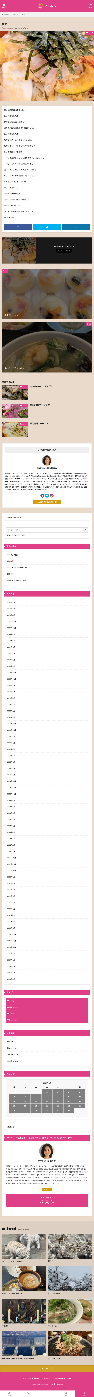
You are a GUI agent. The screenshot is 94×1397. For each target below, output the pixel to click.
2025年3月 (11, 615)
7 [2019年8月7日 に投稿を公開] (36, 1096)
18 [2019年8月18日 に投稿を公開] (80, 1101)
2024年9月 (11, 634)
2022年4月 (11, 756)
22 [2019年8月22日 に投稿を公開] (47, 1106)
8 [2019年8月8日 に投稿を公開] (46, 1096)
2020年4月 (11, 909)
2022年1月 (11, 775)
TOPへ (84, 1394)
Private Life (13, 1020)
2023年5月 (11, 698)
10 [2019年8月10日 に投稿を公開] (69, 1096)
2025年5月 (11, 602)
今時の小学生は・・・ (15, 555)
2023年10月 (11, 679)
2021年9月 (11, 800)
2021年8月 (11, 807)
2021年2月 (11, 845)
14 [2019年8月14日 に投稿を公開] (36, 1101)
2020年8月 (11, 883)
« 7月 (10, 1114)
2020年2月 (11, 922)
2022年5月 (11, 749)
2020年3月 (11, 915)
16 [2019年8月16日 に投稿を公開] (58, 1101)
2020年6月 (11, 896)
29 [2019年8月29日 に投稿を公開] (47, 1110)
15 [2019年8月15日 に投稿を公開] (47, 1101)
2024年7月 (11, 647)
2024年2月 (11, 660)
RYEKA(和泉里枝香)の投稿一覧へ (46, 502)
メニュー (47, 1394)
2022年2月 (11, 768)
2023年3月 (11, 704)
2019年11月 (11, 941)
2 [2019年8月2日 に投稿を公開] (57, 1092)
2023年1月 (11, 717)
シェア (28, 1394)
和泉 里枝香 (10, 1127)
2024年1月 (11, 666)
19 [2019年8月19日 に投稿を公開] (14, 1106)
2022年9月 (11, 736)
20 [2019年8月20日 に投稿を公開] (25, 1106)
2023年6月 (11, 692)
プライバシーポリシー (62, 1378)
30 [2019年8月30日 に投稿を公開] (58, 1110)
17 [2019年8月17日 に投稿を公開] (69, 1101)
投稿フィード (12, 1048)
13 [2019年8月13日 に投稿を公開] (25, 1101)
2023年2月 (11, 711)
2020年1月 (11, 928)
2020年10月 (11, 871)
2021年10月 (11, 794)
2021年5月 (11, 826)
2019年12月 (11, 934)
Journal (15, 14)
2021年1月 (11, 851)
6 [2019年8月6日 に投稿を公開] (25, 1096)
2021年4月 (11, 832)
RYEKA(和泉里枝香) (31, 1378)
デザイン (16, 535)
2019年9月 (11, 954)
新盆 (23, 14)
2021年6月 (11, 819)
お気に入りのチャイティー (16, 580)
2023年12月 (11, 673)
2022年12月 (11, 724)
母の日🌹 (10, 561)
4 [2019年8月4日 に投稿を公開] (79, 1092)
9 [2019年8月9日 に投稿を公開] (57, 1096)
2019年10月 (11, 947)
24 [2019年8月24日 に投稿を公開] (69, 1106)
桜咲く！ (10, 574)
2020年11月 (11, 864)
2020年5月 (11, 902)
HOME (6, 14)
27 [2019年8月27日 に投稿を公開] (25, 1110)
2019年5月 (11, 979)
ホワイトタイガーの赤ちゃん (17, 568)
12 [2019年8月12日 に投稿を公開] (14, 1101)
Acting (11, 1001)
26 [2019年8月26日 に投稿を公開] (14, 1110)
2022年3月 (11, 762)
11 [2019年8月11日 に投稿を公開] (80, 1096)
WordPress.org (12, 1061)
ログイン (10, 1042)
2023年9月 (11, 685)
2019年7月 (11, 966)
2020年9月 (11, 877)
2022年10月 (11, 730)
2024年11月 (11, 621)
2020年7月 (11, 890)
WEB (8, 535)
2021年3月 (11, 839)
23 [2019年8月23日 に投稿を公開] (58, 1106)
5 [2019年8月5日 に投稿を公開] (14, 1096)
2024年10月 (11, 628)
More (46, 1189)
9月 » (14, 1114)
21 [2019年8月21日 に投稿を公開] (36, 1106)
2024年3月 (11, 653)
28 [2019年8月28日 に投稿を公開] (36, 1110)
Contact (46, 1378)
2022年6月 (11, 743)
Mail (65, 1394)
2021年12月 (11, 781)
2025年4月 (11, 609)
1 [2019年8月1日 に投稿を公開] (46, 1092)
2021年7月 (11, 813)
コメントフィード (13, 1055)
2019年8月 (11, 960)
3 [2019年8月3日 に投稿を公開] (68, 1092)
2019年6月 (11, 973)
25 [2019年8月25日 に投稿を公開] (80, 1106)
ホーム (9, 1394)
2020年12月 (11, 858)
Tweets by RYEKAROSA (14, 517)
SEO (23, 535)
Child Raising (13, 1007)
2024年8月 (11, 641)
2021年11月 (11, 787)
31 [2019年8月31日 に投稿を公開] (69, 1110)
